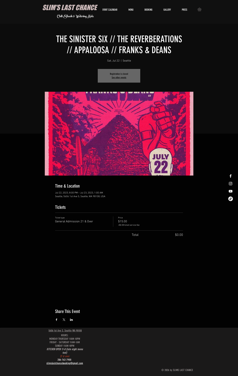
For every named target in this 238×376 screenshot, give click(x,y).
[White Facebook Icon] (230, 176)
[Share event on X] (64, 319)
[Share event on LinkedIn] (71, 319)
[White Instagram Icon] (230, 183)
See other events (119, 77)
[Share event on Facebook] (56, 319)
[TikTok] (230, 199)
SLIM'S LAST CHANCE (69, 7)
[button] (202, 9)
